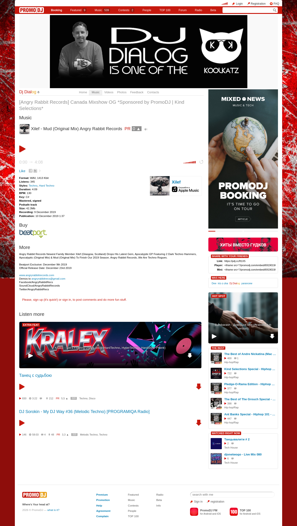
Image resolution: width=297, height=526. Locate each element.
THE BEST (218, 348)
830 (24, 398)
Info (158, 505)
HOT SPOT (218, 296)
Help (99, 505)
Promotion (103, 499)
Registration (258, 3)
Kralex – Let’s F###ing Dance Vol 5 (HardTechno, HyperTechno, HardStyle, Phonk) (110, 347)
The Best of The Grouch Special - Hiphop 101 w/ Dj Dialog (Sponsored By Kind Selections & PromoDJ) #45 (250, 399)
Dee (214, 283)
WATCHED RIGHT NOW (226, 433)
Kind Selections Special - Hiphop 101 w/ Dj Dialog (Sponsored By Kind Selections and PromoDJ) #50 (250, 369)
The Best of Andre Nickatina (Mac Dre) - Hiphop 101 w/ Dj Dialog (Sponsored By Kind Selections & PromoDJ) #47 (250, 353)
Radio (198, 10)
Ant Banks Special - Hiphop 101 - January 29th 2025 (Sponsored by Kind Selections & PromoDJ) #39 (250, 414)
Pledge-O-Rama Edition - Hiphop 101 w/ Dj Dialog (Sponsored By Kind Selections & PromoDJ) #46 (250, 384)
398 (229, 403)
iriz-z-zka (223, 283)
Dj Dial (27, 92)
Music (102, 10)
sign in (66, 299)
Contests (133, 505)
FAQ (276, 3)
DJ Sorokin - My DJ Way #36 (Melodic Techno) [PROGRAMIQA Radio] (84, 411)
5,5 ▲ (64, 398)
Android (207, 514)
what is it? (53, 509)
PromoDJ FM (208, 510)
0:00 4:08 (31, 162)
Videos (108, 92)
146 (24, 434)
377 (229, 388)
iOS (219, 514)
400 (229, 358)
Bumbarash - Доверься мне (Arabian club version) (243, 326)
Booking (56, 10)
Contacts (153, 92)
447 (229, 418)
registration (217, 501)
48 (52, 434)
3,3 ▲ (65, 434)
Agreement (103, 510)
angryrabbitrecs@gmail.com (48, 278)
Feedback (136, 92)
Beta (213, 10)
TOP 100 (165, 10)
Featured (78, 10)
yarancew (246, 283)
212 (51, 398)
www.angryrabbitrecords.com (36, 275)
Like (22, 171)
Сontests (126, 10)
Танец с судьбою (35, 375)
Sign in (198, 501)
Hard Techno (46, 185)
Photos (121, 92)
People (146, 10)
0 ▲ (137, 128)
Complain (102, 516)
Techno (33, 185)
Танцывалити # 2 (237, 439)
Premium (102, 494)
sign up (38, 299)
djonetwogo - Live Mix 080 (243, 454)
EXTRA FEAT (31, 324)
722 (229, 373)
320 (74, 398)
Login (239, 3)
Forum (183, 10)
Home (83, 92)
